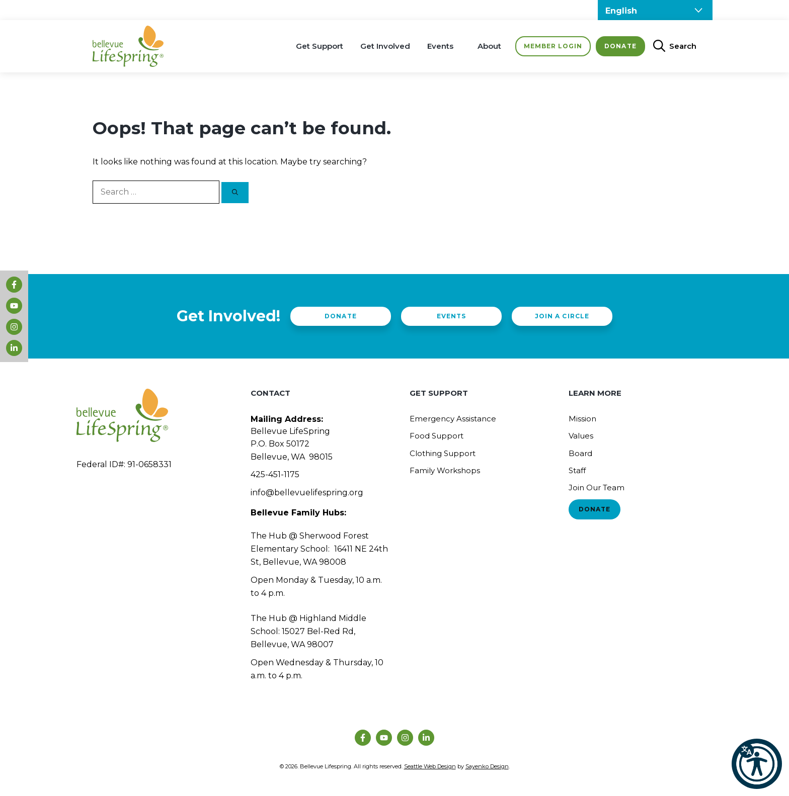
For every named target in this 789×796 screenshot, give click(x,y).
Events (440, 46)
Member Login (553, 46)
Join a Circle (562, 316)
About (489, 46)
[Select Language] (655, 10)
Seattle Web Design (430, 766)
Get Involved (385, 46)
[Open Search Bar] (670, 46)
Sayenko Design (487, 766)
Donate (620, 46)
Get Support (319, 46)
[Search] (235, 192)
